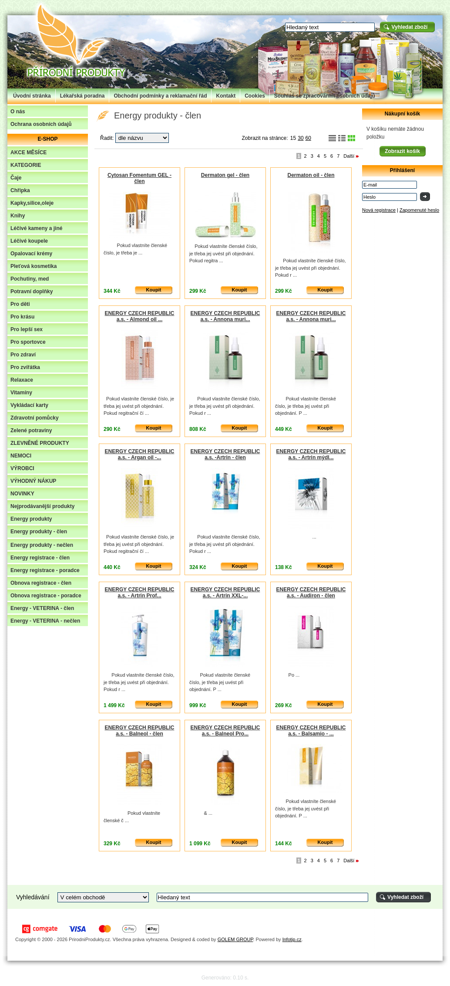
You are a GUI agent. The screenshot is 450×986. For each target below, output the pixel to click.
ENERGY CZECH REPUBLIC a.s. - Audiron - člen (311, 592)
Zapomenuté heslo (419, 210)
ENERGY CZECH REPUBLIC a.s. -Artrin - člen (225, 454)
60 (308, 138)
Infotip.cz (292, 939)
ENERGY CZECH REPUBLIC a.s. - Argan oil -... (140, 454)
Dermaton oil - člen (310, 175)
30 (300, 138)
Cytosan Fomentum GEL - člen (139, 178)
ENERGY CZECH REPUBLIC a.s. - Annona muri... (225, 316)
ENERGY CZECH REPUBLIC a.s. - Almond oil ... (140, 316)
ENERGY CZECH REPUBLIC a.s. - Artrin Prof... (140, 592)
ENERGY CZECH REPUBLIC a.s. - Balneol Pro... (225, 731)
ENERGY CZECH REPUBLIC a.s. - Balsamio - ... (311, 731)
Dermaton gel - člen (225, 175)
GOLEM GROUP (235, 939)
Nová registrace (379, 210)
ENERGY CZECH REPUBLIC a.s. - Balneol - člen (140, 731)
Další (348, 156)
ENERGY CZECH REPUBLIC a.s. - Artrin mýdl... (311, 454)
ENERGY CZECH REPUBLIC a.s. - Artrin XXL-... (225, 592)
